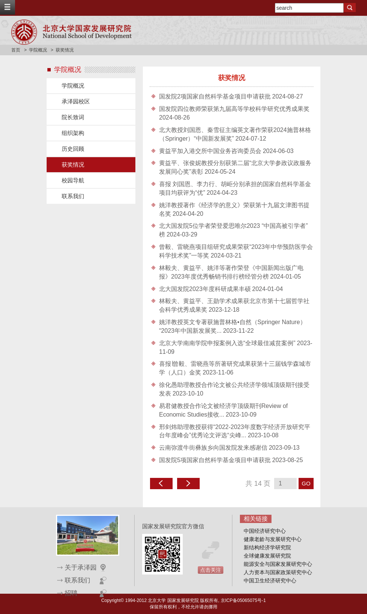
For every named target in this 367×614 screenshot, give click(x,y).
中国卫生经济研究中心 (270, 581)
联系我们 (73, 196)
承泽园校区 (76, 101)
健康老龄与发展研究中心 (273, 539)
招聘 (71, 593)
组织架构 (73, 133)
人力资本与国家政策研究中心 (278, 572)
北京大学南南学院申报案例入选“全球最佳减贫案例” (227, 343)
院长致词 (73, 117)
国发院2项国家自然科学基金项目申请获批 (215, 96)
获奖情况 (73, 164)
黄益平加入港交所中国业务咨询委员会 (210, 151)
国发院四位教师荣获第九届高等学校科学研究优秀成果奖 (234, 109)
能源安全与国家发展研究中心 (278, 564)
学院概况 (38, 50)
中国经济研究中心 (265, 531)
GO (306, 483)
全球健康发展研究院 (267, 556)
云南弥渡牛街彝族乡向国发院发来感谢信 (213, 447)
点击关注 (210, 570)
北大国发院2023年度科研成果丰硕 (205, 289)
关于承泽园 (81, 567)
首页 (15, 50)
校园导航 (73, 180)
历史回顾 (73, 149)
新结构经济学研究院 (267, 547)
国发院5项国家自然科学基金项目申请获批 (215, 460)
